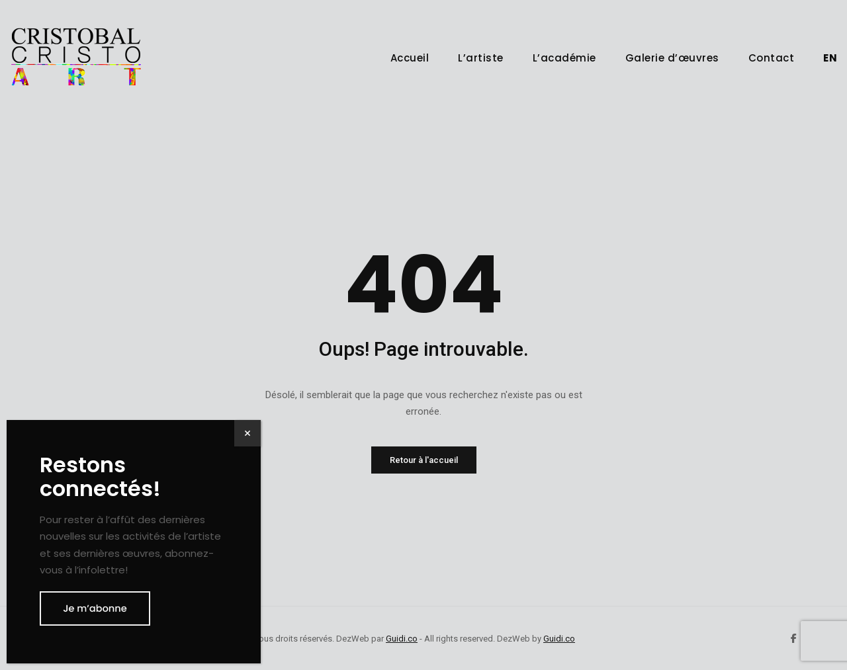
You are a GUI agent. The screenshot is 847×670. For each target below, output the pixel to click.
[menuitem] (830, 57)
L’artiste (481, 58)
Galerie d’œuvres (672, 58)
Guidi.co (402, 639)
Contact (771, 58)
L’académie (564, 58)
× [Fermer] (247, 432)
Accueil (409, 58)
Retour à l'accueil (424, 460)
